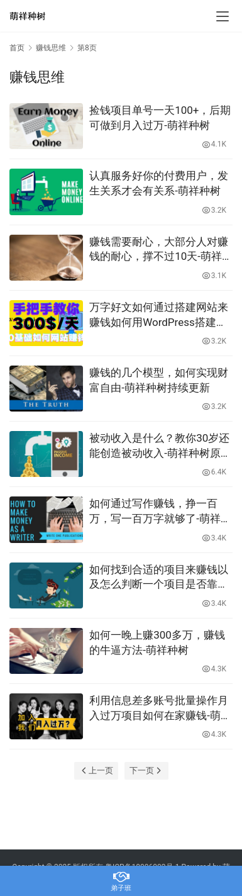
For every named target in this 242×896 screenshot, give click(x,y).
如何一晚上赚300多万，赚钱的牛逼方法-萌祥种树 (157, 642)
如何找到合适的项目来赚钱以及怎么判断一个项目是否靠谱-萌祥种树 (160, 578)
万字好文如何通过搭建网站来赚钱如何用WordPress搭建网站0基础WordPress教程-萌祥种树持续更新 (158, 315)
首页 (17, 47)
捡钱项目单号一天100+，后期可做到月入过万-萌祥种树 (160, 118)
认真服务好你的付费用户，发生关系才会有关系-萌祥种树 (158, 183)
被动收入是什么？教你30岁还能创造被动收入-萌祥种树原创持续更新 (160, 446)
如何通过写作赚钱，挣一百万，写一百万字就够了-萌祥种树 (160, 512)
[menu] (222, 16)
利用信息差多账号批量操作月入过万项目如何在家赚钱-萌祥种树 (160, 709)
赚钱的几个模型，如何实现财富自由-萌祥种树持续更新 (158, 380)
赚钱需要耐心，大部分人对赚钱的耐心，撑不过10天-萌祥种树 (161, 250)
